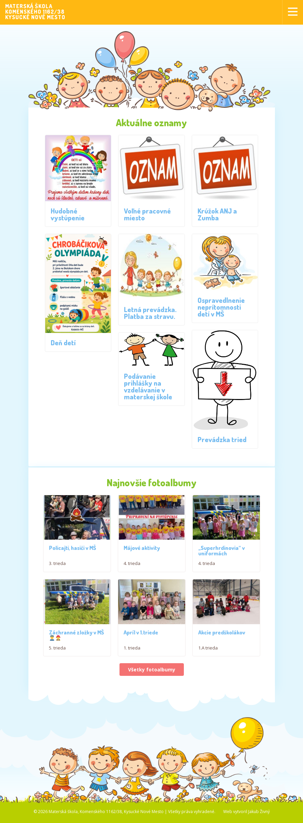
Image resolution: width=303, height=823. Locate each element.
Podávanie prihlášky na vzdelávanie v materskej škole (148, 386)
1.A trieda (208, 652)
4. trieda (132, 565)
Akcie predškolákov (221, 636)
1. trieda (132, 650)
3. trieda (57, 565)
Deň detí (63, 342)
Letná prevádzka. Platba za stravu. (150, 313)
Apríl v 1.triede (141, 635)
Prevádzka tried (222, 439)
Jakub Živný (259, 816)
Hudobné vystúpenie (68, 214)
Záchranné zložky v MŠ (76, 637)
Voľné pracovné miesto (147, 214)
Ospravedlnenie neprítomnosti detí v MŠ (221, 307)
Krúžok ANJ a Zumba (217, 214)
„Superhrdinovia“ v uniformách (221, 552)
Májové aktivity (142, 549)
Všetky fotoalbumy (151, 674)
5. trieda (57, 650)
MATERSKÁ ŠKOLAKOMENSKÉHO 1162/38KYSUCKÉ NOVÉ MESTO (35, 12)
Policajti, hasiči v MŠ (72, 549)
